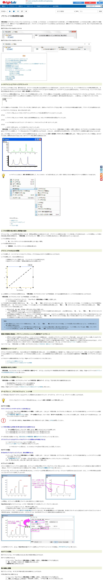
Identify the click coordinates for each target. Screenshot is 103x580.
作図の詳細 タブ (31, 436)
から (77, 11)
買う (100, 2)
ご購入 (20, 6)
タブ (16, 414)
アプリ (11, 6)
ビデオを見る (78, 2)
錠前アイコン (14, 220)
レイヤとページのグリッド (18, 222)
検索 (100, 11)
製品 (4, 6)
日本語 (3, 11)
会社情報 (56, 6)
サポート (30, 6)
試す (90, 2)
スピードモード (73, 342)
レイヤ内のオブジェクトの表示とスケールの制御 (19, 362)
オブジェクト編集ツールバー (14, 443)
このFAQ (51, 420)
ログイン (101, 0)
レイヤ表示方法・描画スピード (45, 344)
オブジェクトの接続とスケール (15, 361)
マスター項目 (14, 225)
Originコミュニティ (43, 6)
